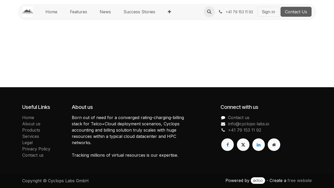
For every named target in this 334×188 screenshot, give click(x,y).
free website (300, 180)
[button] (209, 11)
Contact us (33, 155)
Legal (27, 142)
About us (31, 123)
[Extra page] (274, 144)
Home (28, 117)
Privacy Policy (36, 148)
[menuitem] (51, 12)
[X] (243, 144)
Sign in (268, 11)
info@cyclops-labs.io (248, 123)
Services (30, 136)
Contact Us (296, 11)
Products (31, 130)
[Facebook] (227, 144)
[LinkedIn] (258, 144)
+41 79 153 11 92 (244, 130)
